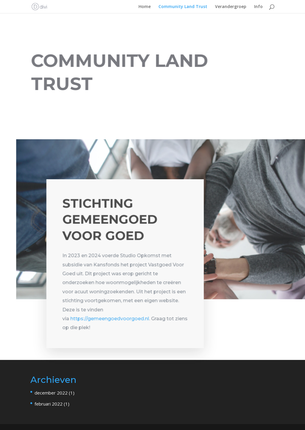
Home (145, 6)
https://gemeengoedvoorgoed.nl (109, 319)
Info (258, 6)
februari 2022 (49, 404)
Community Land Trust (182, 6)
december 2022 (51, 393)
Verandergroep (230, 6)
